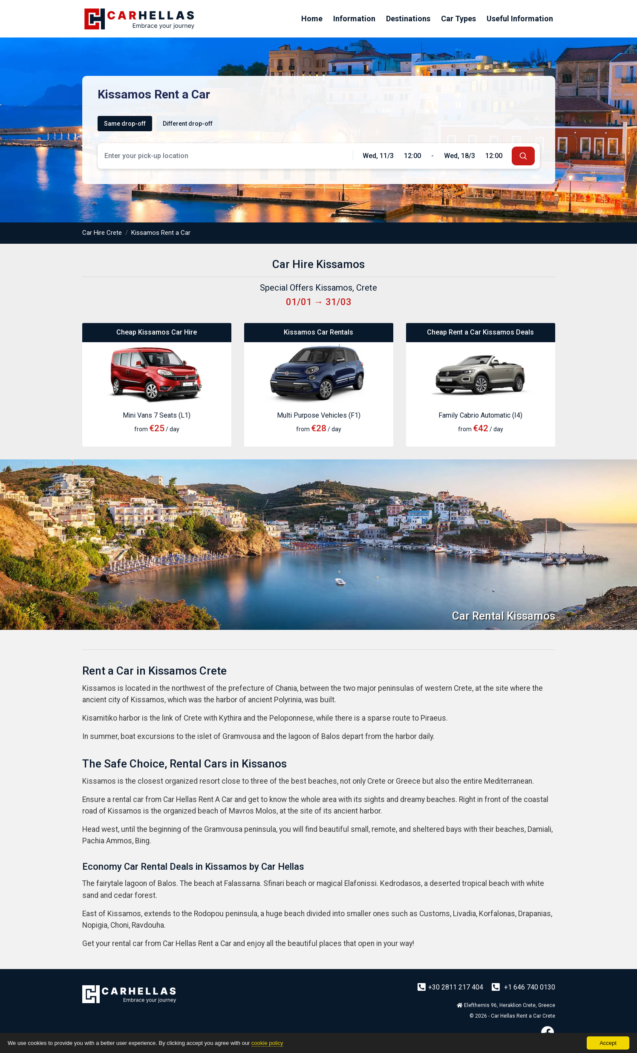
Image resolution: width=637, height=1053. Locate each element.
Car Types (458, 18)
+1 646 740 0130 (523, 987)
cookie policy (267, 1043)
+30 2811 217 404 (451, 987)
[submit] (523, 156)
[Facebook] (547, 1033)
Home (312, 18)
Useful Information (520, 18)
